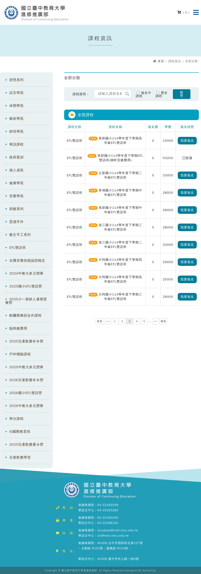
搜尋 (181, 94)
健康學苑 (16, 183)
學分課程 (16, 419)
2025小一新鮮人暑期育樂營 (26, 301)
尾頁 (163, 321)
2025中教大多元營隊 (26, 367)
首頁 (161, 61)
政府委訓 (16, 157)
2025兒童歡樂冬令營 (26, 341)
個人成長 (16, 170)
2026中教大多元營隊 (26, 406)
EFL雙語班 (17, 248)
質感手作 (16, 222)
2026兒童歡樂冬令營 (26, 380)
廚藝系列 (16, 209)
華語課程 (16, 144)
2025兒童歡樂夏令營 (26, 444)
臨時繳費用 (18, 328)
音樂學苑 (16, 196)
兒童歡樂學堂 (20, 457)
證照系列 (16, 80)
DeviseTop (149, 570)
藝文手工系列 (20, 235)
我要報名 (187, 141)
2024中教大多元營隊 (26, 273)
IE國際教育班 (19, 432)
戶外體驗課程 (20, 354)
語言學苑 (16, 93)
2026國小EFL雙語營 (25, 393)
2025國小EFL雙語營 (25, 286)
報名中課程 (143, 94)
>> (155, 321)
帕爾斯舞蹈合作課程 (25, 315)
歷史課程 (162, 94)
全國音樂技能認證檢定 (27, 260)
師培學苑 (16, 131)
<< (107, 321)
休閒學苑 (16, 106)
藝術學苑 (16, 119)
